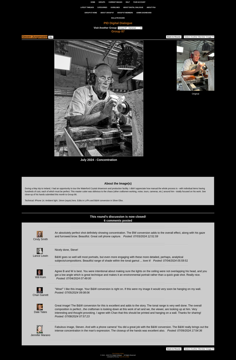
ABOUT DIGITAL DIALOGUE (133, 7)
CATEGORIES (102, 7)
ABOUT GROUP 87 (107, 13)
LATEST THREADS (87, 7)
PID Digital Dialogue (118, 23)
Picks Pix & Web (124, 357)
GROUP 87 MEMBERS (125, 13)
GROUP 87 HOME (90, 13)
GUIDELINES (115, 7)
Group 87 (118, 31)
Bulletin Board (118, 18)
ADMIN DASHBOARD (144, 13)
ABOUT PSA (151, 7)
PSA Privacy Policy (118, 353)
